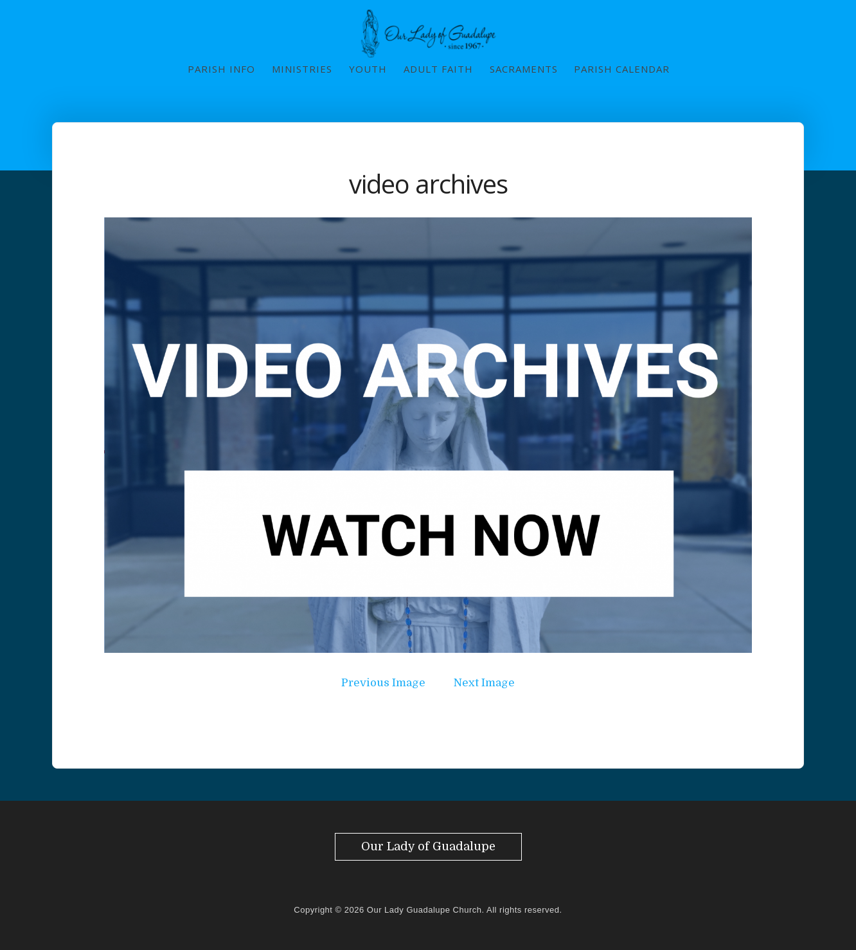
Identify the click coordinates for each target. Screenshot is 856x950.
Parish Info (221, 68)
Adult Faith (438, 68)
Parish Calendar (622, 68)
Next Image (484, 683)
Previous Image (383, 683)
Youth (368, 68)
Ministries (302, 68)
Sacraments (524, 68)
